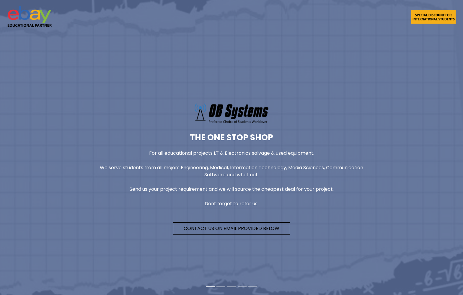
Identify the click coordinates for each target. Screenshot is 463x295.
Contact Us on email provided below (231, 228)
